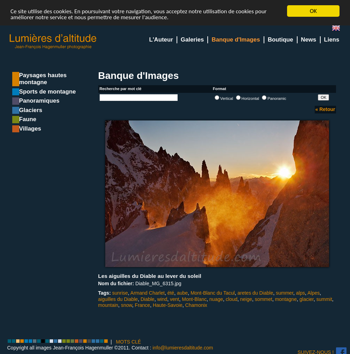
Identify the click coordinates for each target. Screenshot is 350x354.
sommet (263, 299)
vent (174, 299)
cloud (231, 299)
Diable (148, 299)
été (170, 293)
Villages (30, 128)
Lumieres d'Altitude (53, 42)
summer (284, 293)
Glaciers (30, 110)
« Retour (325, 109)
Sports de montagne (47, 91)
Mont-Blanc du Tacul (213, 293)
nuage (216, 299)
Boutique (280, 39)
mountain (108, 305)
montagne (286, 299)
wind (162, 299)
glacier (306, 299)
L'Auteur (161, 39)
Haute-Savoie (168, 305)
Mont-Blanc (194, 299)
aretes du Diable (255, 293)
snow (126, 305)
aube (182, 293)
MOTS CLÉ (128, 342)
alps (300, 293)
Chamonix (196, 305)
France (142, 305)
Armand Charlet (147, 293)
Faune (27, 119)
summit (324, 299)
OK (313, 11)
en (339, 29)
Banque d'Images (236, 39)
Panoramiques (39, 100)
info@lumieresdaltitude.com (182, 348)
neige (246, 299)
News (308, 39)
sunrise (120, 293)
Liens (332, 39)
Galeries (192, 39)
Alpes (313, 293)
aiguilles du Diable (118, 299)
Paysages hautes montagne (43, 79)
